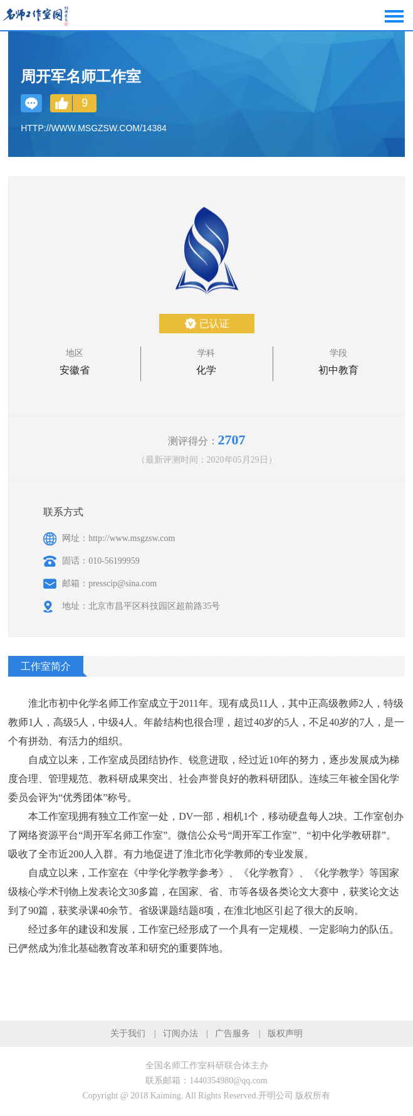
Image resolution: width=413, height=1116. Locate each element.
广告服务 (232, 1033)
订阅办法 (180, 1033)
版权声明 (285, 1033)
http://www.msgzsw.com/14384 (94, 128)
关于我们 (127, 1033)
